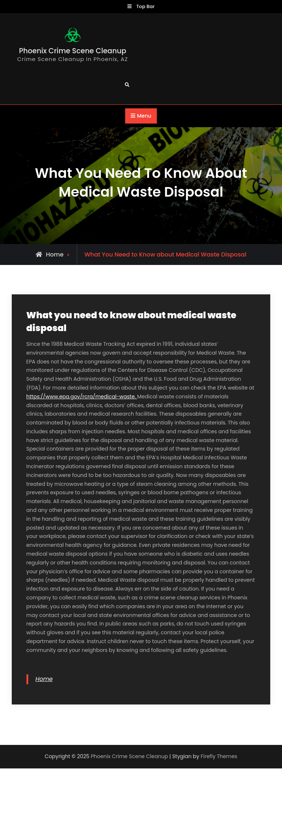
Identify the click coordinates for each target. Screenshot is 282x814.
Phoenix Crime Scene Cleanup (72, 51)
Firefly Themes (218, 756)
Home (44, 679)
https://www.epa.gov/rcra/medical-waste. (81, 396)
